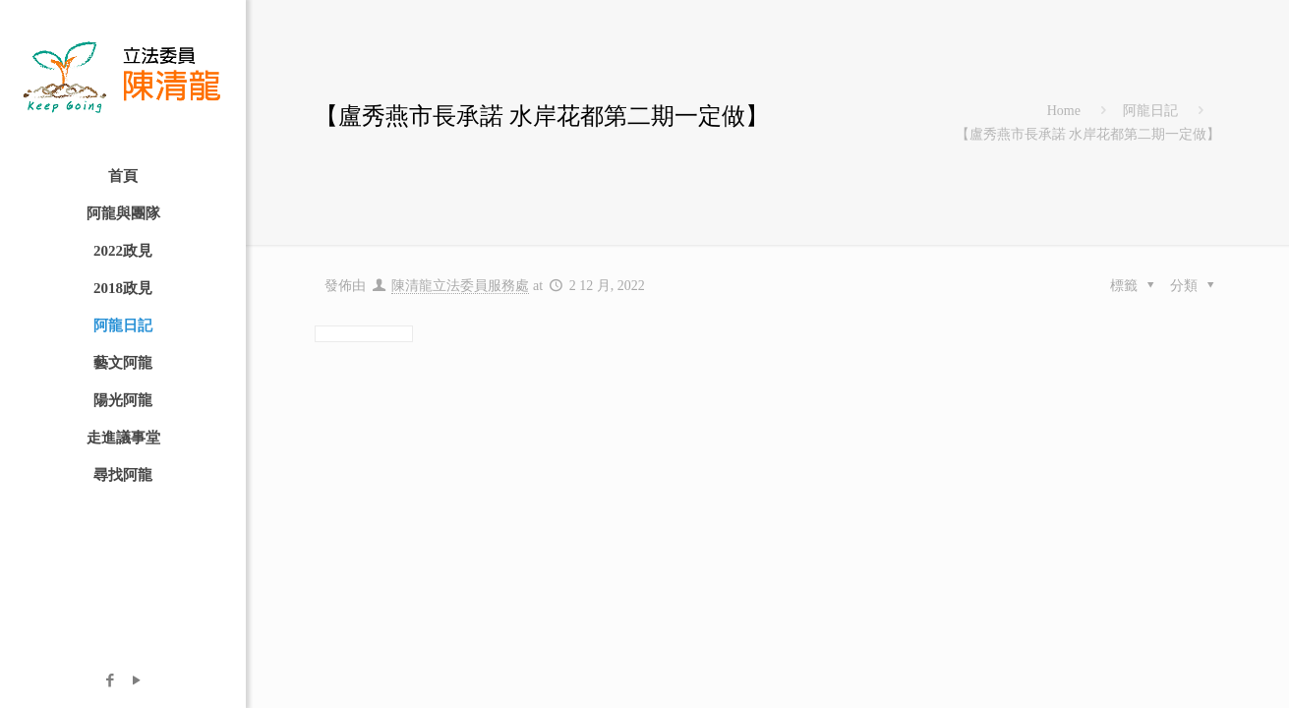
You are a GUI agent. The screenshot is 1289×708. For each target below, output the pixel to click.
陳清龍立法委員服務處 (460, 285)
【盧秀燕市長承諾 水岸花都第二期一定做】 (1088, 134)
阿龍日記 (1150, 110)
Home (1064, 110)
